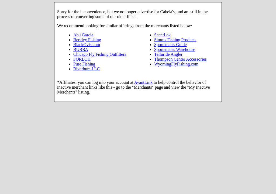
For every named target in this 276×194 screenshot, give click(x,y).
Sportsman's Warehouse (174, 49)
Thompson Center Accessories (180, 59)
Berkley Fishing (87, 39)
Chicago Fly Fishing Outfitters (99, 54)
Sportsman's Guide (170, 44)
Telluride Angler (168, 54)
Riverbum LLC (86, 69)
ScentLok (162, 35)
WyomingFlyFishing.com (176, 64)
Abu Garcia (83, 35)
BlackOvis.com (86, 44)
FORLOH (82, 59)
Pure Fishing (84, 64)
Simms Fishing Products (175, 39)
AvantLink (143, 82)
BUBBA (80, 49)
